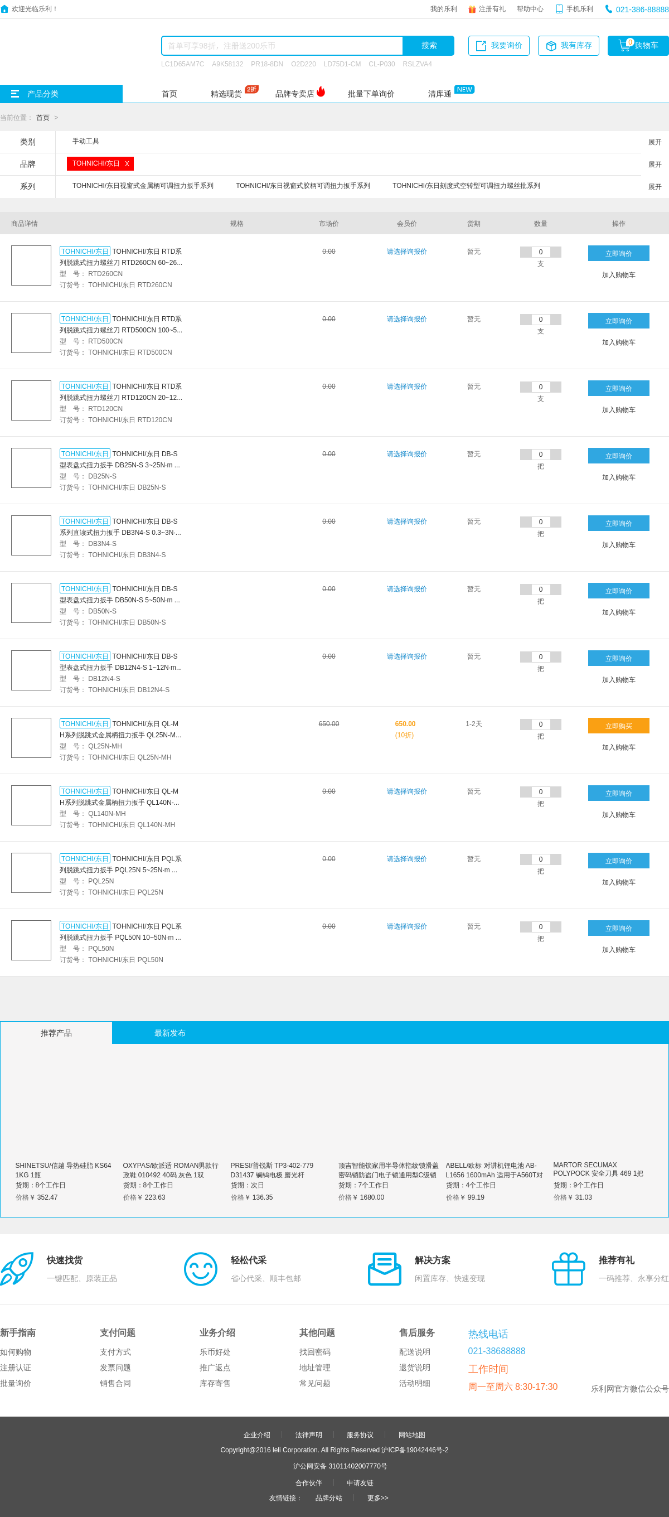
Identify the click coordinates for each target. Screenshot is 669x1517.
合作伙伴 (308, 1482)
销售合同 (115, 1383)
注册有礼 (492, 8)
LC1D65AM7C (182, 63)
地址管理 (315, 1367)
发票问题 (115, 1367)
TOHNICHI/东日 (85, 251)
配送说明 (414, 1352)
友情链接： (286, 1497)
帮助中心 (530, 8)
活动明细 (414, 1383)
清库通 (440, 94)
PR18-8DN (267, 63)
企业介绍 (257, 1434)
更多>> (378, 1497)
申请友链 (360, 1482)
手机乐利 (579, 8)
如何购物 (15, 1352)
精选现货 (226, 94)
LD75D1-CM (342, 63)
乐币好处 (215, 1352)
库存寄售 (215, 1383)
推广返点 (215, 1367)
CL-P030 (382, 63)
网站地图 (412, 1434)
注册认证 (15, 1367)
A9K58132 (227, 63)
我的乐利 (443, 8)
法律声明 (308, 1434)
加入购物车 (619, 274)
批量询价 (15, 1383)
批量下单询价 (371, 94)
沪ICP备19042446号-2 (414, 1449)
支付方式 (115, 1352)
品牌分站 (329, 1497)
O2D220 (303, 63)
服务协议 (360, 1434)
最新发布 (170, 1033)
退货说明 (414, 1367)
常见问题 (315, 1383)
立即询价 (618, 253)
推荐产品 (56, 1033)
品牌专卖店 (294, 94)
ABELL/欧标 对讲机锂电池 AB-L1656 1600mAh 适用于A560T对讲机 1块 (495, 1174)
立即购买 (618, 725)
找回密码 (315, 1352)
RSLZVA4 (417, 63)
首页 (169, 94)
